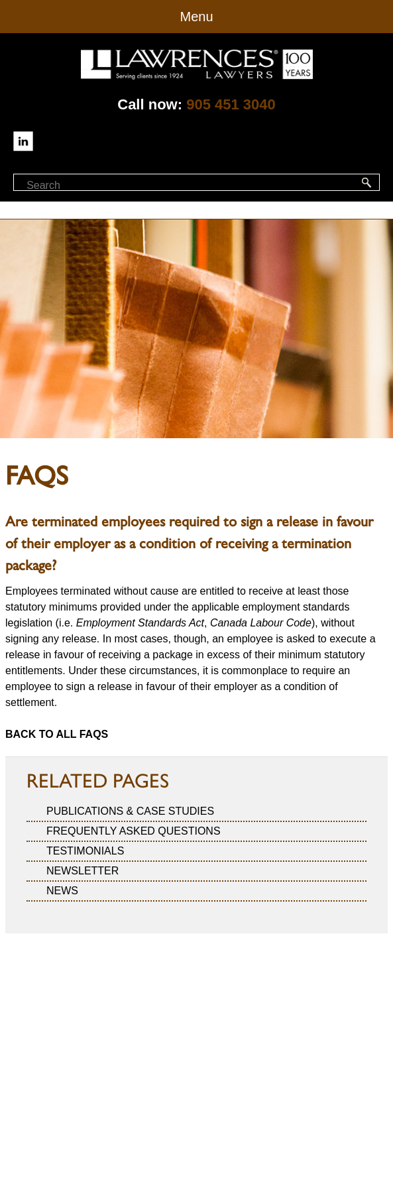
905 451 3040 (231, 104)
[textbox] (85, 185)
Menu (196, 16)
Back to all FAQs (56, 734)
